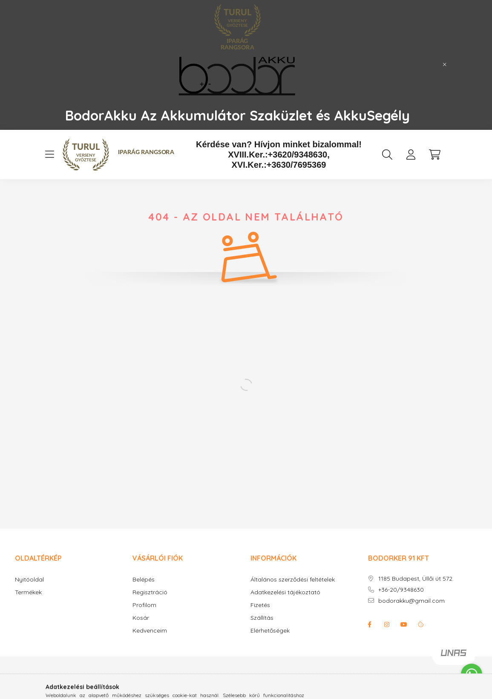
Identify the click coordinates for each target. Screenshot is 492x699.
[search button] (387, 154)
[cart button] (434, 154)
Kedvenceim (149, 630)
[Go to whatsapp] (471, 674)
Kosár (140, 618)
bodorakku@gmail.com (411, 600)
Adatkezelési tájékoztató (285, 592)
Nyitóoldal (29, 579)
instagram (386, 624)
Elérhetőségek (270, 630)
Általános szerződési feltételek (292, 579)
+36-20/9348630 (401, 589)
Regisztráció (149, 592)
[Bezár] (444, 64)
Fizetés (260, 605)
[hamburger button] (49, 154)
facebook (369, 624)
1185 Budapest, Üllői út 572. (416, 578)
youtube (403, 624)
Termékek (28, 592)
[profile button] (411, 154)
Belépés (143, 579)
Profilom (144, 605)
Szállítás (261, 618)
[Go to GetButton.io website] (471, 690)
